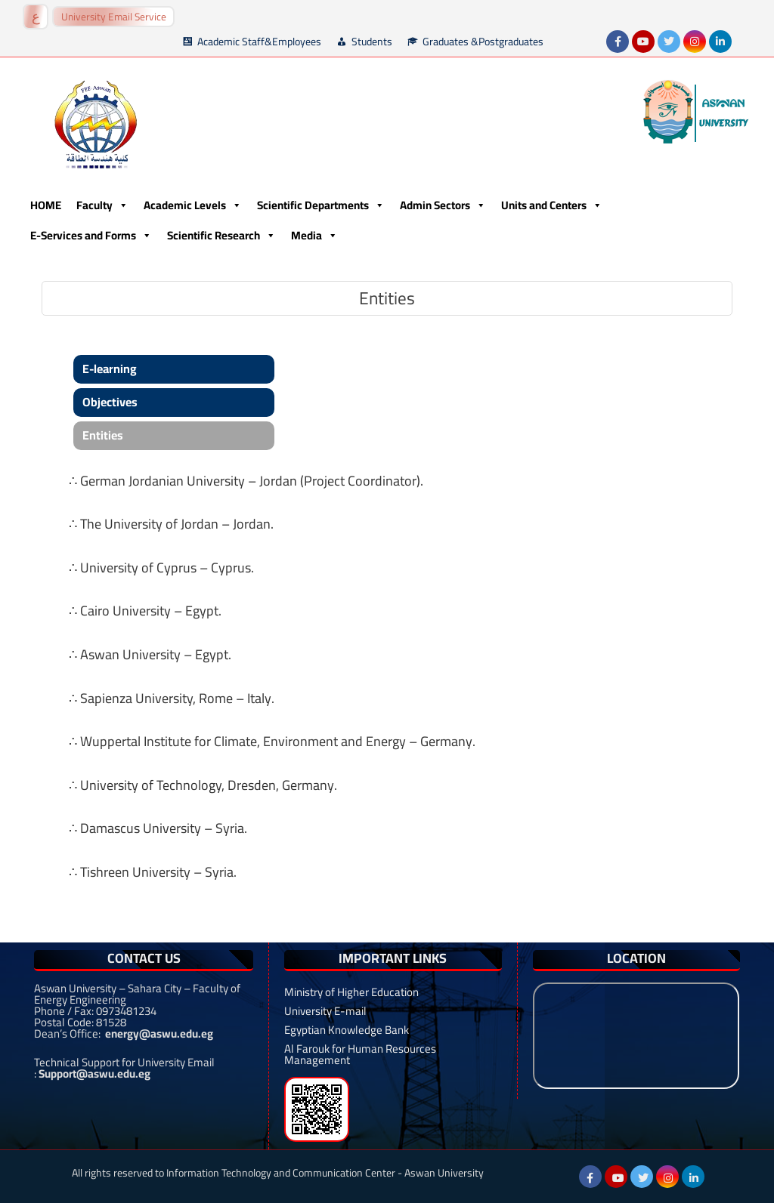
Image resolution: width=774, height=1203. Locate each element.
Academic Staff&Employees (259, 41)
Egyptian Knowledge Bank (346, 1030)
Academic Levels (193, 205)
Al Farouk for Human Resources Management (360, 1054)
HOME (45, 205)
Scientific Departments (321, 205)
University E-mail (325, 1011)
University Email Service (113, 16)
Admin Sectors (443, 205)
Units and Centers (551, 205)
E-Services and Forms (91, 236)
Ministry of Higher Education (351, 992)
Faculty (102, 205)
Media (314, 236)
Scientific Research (221, 236)
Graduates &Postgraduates (483, 41)
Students (371, 41)
